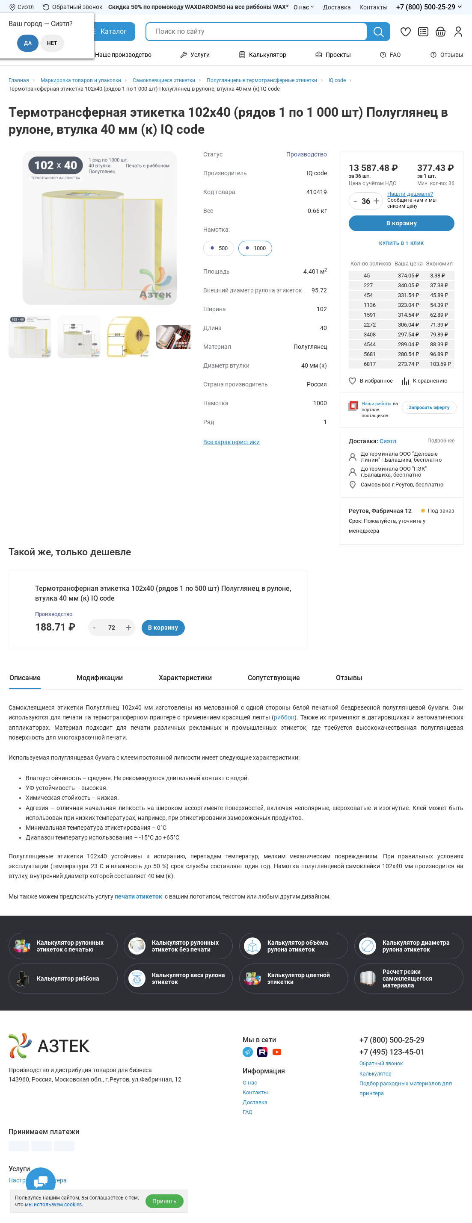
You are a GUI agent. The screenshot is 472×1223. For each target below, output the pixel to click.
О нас (250, 1098)
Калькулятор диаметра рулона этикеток (404, 961)
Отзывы (446, 54)
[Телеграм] (248, 1067)
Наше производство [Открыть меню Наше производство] (118, 54)
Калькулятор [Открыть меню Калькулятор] (262, 54)
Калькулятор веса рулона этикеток (176, 994)
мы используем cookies (53, 1205)
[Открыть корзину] (441, 32)
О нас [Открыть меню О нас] (304, 7)
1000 (255, 248)
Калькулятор (376, 1089)
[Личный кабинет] (458, 32)
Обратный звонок (72, 7)
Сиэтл (388, 443)
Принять (164, 1201)
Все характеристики (231, 442)
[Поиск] (379, 32)
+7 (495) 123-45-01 (392, 1067)
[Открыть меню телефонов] (429, 7)
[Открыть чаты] (41, 1182)
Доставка (255, 1118)
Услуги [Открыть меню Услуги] (195, 54)
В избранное (371, 383)
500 (219, 248)
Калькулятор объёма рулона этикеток (286, 961)
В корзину (401, 224)
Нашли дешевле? (410, 194)
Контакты (255, 1108)
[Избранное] (406, 32)
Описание (25, 683)
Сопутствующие (274, 683)
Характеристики (185, 683)
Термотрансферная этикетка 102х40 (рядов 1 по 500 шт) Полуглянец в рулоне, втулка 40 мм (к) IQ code (164, 596)
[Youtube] (277, 1067)
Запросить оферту (429, 410)
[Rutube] (262, 1067)
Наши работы (377, 406)
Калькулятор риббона (56, 994)
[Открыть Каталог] (107, 31)
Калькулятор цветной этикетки (287, 994)
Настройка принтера (38, 1196)
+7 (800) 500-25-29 (392, 1055)
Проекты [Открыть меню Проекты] (333, 54)
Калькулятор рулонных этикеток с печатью (58, 961)
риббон (284, 725)
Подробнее (440, 443)
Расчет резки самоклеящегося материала (395, 994)
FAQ (390, 54)
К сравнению (425, 383)
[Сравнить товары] (423, 32)
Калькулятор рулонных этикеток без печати (173, 961)
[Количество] (366, 201)
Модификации (100, 683)
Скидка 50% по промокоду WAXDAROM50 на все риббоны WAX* (198, 6)
